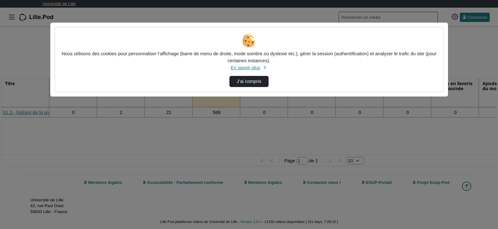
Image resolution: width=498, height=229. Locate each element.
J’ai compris (249, 81)
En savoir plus (249, 67)
